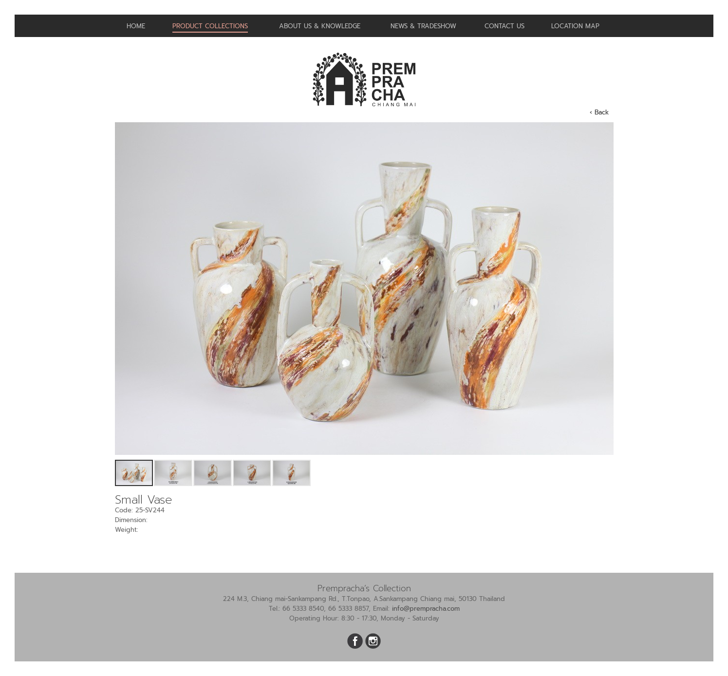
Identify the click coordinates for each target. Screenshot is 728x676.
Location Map (575, 26)
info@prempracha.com (426, 608)
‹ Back (599, 112)
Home (136, 26)
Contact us (504, 26)
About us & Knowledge (319, 26)
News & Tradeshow (423, 26)
